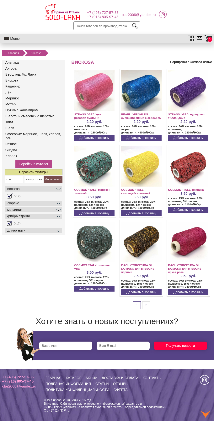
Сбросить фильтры (33, 172)
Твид (9, 122)
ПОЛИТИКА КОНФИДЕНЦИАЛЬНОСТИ (77, 390)
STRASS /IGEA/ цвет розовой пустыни (88, 116)
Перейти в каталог (33, 164)
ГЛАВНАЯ (54, 378)
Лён (8, 92)
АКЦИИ (91, 378)
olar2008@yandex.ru (19, 386)
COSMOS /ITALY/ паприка (186, 189)
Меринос (12, 98)
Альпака (12, 62)
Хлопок (11, 156)
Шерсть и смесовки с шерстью (29, 116)
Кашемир (12, 86)
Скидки (11, 150)
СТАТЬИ (102, 384)
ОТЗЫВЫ (120, 384)
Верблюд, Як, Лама (20, 74)
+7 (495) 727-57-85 (18, 377)
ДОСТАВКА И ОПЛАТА (120, 378)
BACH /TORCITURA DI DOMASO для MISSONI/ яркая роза (184, 268)
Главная (13, 53)
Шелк (9, 128)
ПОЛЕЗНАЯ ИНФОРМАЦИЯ (68, 384)
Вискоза (35, 53)
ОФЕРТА (121, 390)
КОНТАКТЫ (152, 378)
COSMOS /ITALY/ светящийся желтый (135, 191)
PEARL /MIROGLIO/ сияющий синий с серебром (141, 116)
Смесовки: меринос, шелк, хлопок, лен (33, 136)
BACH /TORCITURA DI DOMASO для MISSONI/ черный (137, 268)
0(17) (17, 196)
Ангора (10, 68)
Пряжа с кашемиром (21, 110)
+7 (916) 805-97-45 (18, 381)
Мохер (10, 104)
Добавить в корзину (94, 138)
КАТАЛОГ (73, 378)
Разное (11, 144)
